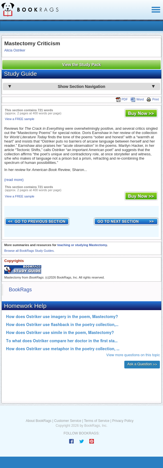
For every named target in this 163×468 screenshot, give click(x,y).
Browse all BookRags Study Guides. (29, 250)
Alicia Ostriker (14, 50)
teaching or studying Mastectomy (82, 245)
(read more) (14, 180)
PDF (122, 99)
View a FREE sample (19, 119)
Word (137, 99)
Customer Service (67, 421)
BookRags (20, 289)
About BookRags (38, 421)
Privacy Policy (122, 421)
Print (153, 99)
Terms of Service (96, 421)
